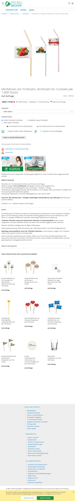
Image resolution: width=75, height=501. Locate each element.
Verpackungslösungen (35, 444)
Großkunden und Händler (36, 469)
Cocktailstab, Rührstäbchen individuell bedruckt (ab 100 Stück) (8, 321)
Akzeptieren (45, 498)
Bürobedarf (31, 446)
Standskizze (9, 152)
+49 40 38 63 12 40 (11, 10)
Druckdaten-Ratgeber (34, 417)
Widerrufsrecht (33, 478)
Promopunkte (31, 424)
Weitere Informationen (9, 246)
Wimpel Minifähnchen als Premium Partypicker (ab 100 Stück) (8, 359)
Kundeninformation (33, 413)
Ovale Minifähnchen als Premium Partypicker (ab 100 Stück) (31, 281)
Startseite (4, 13)
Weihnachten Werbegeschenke (38, 453)
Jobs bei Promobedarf (35, 482)
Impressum (31, 480)
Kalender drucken (34, 449)
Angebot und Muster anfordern (37, 422)
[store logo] (13, 4)
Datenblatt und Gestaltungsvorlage (16, 149)
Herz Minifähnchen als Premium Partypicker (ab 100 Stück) (32, 320)
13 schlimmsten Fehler (34, 419)
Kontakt (23, 10)
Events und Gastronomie (36, 442)
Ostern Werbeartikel (34, 451)
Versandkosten (33, 471)
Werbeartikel (32, 440)
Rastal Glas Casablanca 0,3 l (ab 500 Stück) (54, 358)
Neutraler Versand (33, 426)
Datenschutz (32, 476)
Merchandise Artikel (34, 455)
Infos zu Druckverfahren (35, 415)
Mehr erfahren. (57, 494)
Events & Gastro (14, 13)
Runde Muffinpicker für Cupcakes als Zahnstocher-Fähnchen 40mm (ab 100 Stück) (8, 282)
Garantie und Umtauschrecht (37, 464)
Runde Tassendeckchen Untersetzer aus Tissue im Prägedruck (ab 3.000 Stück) (32, 360)
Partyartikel (25, 13)
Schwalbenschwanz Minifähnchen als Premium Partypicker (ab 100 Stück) (54, 321)
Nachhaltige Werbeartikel (36, 467)
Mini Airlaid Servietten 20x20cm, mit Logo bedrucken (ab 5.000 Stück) (55, 281)
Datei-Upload (31, 428)
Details (3, 209)
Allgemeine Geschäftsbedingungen (39, 473)
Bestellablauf (31, 410)
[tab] (36, 209)
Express (31, 10)
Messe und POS (33, 437)
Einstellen (29, 498)
